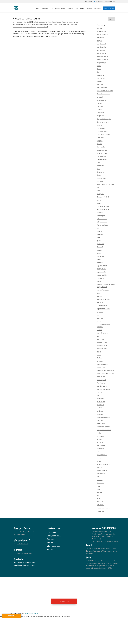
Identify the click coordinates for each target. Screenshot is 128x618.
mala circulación (102, 333)
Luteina (99, 330)
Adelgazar (100, 38)
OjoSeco (99, 358)
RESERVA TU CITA (109, 8)
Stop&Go (89, 8)
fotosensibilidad (102, 225)
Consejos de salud (103, 122)
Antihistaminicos (102, 59)
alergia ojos (101, 50)
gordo (76, 22)
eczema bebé (101, 178)
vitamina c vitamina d (104, 508)
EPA (98, 188)
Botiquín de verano (103, 94)
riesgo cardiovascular (70, 24)
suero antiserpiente (103, 464)
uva (98, 477)
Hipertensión (101, 272)
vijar (98, 498)
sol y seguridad (102, 455)
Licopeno (100, 318)
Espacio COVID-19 (103, 197)
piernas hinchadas (103, 389)
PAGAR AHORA (64, 601)
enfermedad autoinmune (105, 184)
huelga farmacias (103, 290)
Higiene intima (102, 266)
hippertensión (18, 24)
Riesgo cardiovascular (26, 18)
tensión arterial (42, 27)
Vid (98, 495)
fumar (71, 22)
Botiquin (100, 84)
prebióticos (101, 399)
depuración (101, 147)
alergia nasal (101, 44)
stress (99, 458)
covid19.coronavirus (104, 134)
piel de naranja (102, 386)
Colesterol (36, 22)
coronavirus (101, 128)
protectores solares (103, 417)
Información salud (58, 8)
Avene (99, 69)
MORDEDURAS (102, 342)
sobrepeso (27, 27)
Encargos (50, 539)
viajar (99, 486)
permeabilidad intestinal (105, 370)
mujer (99, 352)
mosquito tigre (102, 345)
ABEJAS (99, 28)
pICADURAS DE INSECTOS (105, 373)
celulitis (99, 109)
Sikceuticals (101, 445)
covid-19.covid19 (102, 131)
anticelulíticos (101, 53)
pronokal (100, 414)
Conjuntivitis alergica (104, 119)
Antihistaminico (102, 56)
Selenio (99, 439)
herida (99, 259)
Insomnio (100, 302)
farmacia (100, 203)
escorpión (100, 194)
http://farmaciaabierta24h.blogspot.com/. (38, 24)
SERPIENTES (101, 442)
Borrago (99, 81)
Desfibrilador (101, 156)
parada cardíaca (102, 364)
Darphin (100, 141)
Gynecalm (100, 256)
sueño (99, 461)
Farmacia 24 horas (103, 206)
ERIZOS (99, 191)
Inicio (37, 8)
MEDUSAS (100, 339)
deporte (44, 22)
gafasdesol (100, 244)
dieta (98, 169)
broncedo (100, 97)
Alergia (99, 41)
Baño (98, 72)
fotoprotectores (102, 222)
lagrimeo (100, 312)
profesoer (100, 411)
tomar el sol (101, 473)
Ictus (98, 293)
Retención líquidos (103, 427)
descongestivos (102, 153)
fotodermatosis (102, 219)
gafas (99, 241)
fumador (65, 22)
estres (99, 200)
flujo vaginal (101, 216)
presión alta (58, 24)
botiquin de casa (102, 88)
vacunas (100, 480)
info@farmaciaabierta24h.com (24, 565)
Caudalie (100, 106)
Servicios (70, 8)
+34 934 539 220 (22, 544)
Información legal (53, 546)
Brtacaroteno (101, 100)
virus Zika (100, 502)
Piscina (99, 392)
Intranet (50, 549)
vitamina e (100, 511)
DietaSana (100, 172)
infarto (99, 296)
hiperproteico (101, 269)
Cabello (99, 103)
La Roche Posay (102, 306)
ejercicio (58, 22)
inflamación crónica (103, 299)
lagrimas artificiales (103, 309)
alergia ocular (101, 47)
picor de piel (101, 377)
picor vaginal (101, 380)
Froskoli (99, 231)
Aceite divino (101, 31)
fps (98, 228)
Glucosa (99, 250)
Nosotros (44, 8)
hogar (99, 281)
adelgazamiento (102, 34)
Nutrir (99, 355)
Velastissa (100, 483)
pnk (98, 395)
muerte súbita (102, 349)
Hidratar (100, 263)
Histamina (100, 278)
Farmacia (19, 22)
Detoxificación (102, 159)
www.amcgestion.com (32, 613)
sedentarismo (17, 27)
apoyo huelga (101, 63)
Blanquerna (101, 78)
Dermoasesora (102, 150)
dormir (99, 175)
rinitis (99, 433)
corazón (99, 125)
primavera (100, 405)
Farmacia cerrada (103, 209)
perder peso (101, 367)
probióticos (101, 408)
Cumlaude (100, 138)
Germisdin (100, 247)
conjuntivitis (101, 116)
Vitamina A (100, 505)
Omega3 (100, 361)
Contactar (97, 8)
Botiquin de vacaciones (105, 91)
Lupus (99, 321)
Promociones (79, 8)
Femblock (100, 213)
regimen (100, 420)
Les (98, 315)
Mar (98, 336)
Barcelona (100, 75)
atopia (99, 66)
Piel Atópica (101, 383)
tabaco (33, 27)
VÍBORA (99, 492)
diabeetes (51, 22)
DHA (98, 163)
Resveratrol (101, 423)
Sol (98, 452)
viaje (98, 489)
